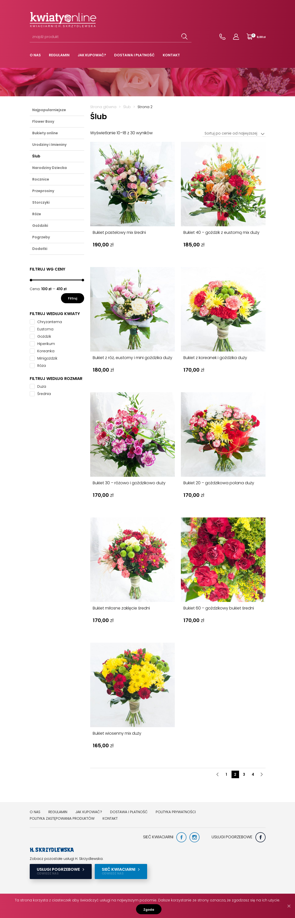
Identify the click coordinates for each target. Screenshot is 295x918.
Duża (41, 386)
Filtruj (72, 298)
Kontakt (171, 55)
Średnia (44, 393)
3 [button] (244, 774)
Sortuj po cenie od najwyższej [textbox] (231, 133)
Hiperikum (46, 343)
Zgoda (148, 909)
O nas (35, 55)
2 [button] (235, 774)
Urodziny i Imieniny (49, 144)
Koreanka (45, 351)
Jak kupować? (92, 55)
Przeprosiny (43, 190)
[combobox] (234, 133)
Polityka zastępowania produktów (62, 818)
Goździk (44, 336)
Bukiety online (45, 133)
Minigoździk (47, 358)
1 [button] (226, 774)
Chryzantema (49, 321)
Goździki (40, 225)
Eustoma (45, 329)
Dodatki (39, 248)
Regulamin (59, 55)
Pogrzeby (41, 237)
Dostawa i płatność (134, 55)
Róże (36, 213)
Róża (41, 365)
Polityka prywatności (176, 811)
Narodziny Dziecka (49, 167)
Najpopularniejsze (49, 109)
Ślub (36, 156)
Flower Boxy (43, 121)
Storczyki (41, 202)
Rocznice (40, 179)
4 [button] (253, 774)
